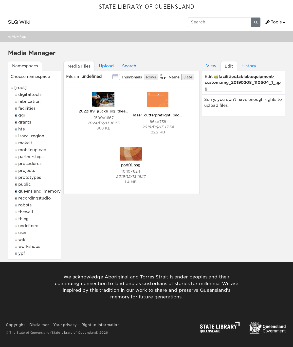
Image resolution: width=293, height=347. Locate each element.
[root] (20, 87)
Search (129, 66)
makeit (25, 143)
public (24, 184)
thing (23, 219)
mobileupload (32, 149)
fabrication (29, 101)
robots (25, 205)
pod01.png (131, 165)
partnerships (30, 156)
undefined (28, 225)
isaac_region (31, 136)
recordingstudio (34, 198)
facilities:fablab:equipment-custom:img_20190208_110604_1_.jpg (243, 82)
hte (21, 129)
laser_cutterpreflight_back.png (161, 115)
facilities (26, 108)
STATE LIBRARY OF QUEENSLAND (146, 7)
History (248, 66)
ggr (21, 115)
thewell (25, 212)
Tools (273, 22)
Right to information (100, 325)
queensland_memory (39, 191)
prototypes (29, 177)
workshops (29, 246)
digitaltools (29, 94)
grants (24, 122)
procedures (29, 163)
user (22, 232)
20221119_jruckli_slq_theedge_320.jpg (113, 111)
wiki (22, 239)
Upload (106, 66)
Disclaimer (39, 325)
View (211, 66)
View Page (19, 36)
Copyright (15, 325)
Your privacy (65, 325)
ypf (21, 253)
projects (26, 170)
